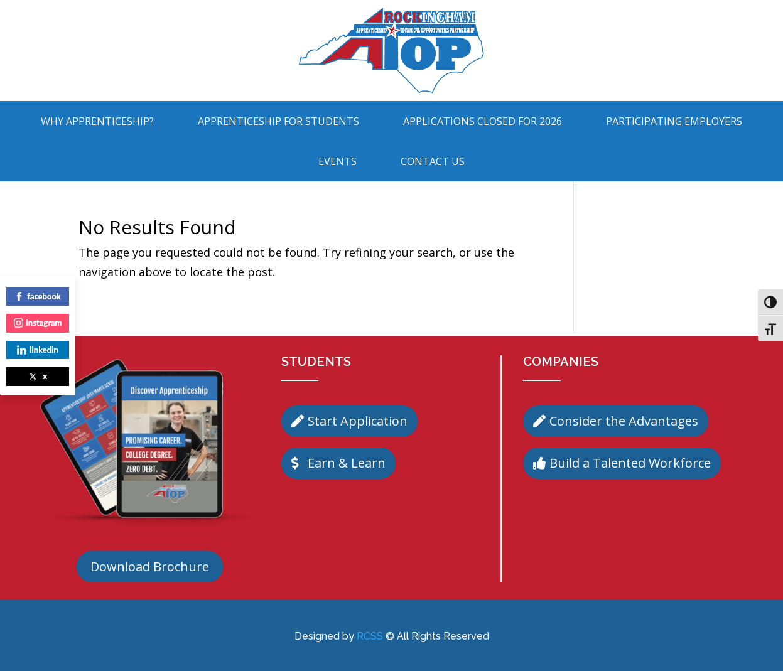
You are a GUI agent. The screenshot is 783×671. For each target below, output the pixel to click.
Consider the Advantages (623, 420)
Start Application (358, 420)
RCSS (370, 636)
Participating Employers (674, 121)
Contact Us (433, 161)
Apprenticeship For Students (278, 121)
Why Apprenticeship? (97, 121)
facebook (37, 296)
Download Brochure (149, 566)
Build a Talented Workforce (630, 462)
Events (337, 161)
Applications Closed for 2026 (482, 121)
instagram (38, 323)
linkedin (37, 350)
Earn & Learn (347, 462)
